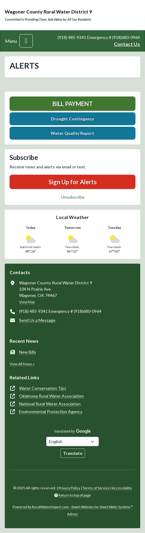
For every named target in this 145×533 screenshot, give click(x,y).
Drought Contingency (72, 118)
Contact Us (127, 44)
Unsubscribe (72, 197)
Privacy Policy (69, 488)
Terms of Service (96, 488)
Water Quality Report (72, 133)
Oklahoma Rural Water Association (51, 395)
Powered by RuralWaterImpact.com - (73, 507)
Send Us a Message (37, 320)
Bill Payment (73, 103)
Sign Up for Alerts (73, 181)
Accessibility (122, 488)
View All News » (22, 364)
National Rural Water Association (50, 403)
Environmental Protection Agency (50, 411)
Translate (72, 453)
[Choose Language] (72, 441)
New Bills (27, 351)
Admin (72, 514)
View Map (27, 302)
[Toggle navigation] (26, 41)
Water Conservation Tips (42, 388)
